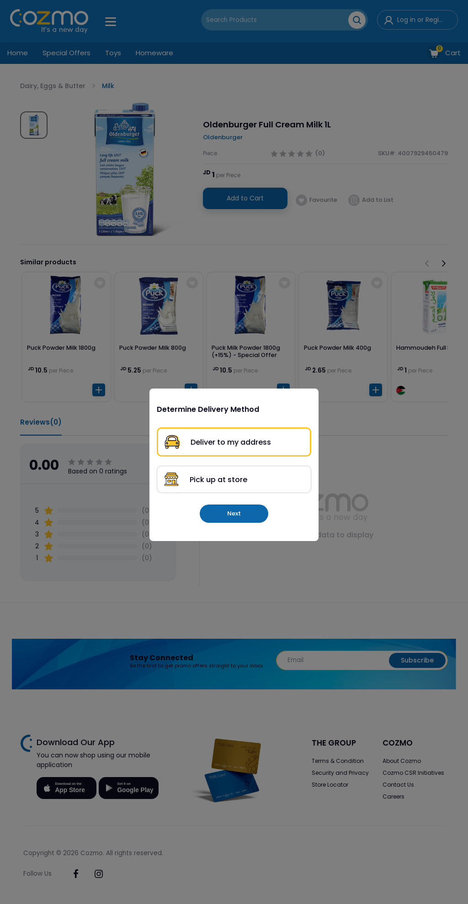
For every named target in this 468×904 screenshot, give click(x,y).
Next (234, 513)
